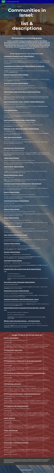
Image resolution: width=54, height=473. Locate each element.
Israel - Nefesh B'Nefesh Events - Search (15, 235)
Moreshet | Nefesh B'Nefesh (12, 252)
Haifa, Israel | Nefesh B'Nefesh (13, 137)
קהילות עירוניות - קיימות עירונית (14, 350)
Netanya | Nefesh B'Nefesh (11, 192)
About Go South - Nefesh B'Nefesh (14, 166)
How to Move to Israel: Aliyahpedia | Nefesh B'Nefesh (19, 282)
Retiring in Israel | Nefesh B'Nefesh (14, 148)
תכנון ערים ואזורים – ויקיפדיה (11, 430)
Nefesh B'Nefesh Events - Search (13, 175)
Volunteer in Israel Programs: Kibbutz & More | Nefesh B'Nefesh (22, 183)
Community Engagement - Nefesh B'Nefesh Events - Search (21, 299)
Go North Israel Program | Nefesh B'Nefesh (16, 201)
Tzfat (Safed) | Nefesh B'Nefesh (13, 260)
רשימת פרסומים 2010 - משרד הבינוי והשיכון (17, 406)
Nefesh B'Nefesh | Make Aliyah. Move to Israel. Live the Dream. (22, 92)
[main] (27, 19)
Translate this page (8, 342)
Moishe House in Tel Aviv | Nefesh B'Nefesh (16, 291)
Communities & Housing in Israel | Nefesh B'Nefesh (19, 56)
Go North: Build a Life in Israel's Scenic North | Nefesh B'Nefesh (22, 269)
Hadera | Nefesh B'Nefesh (11, 218)
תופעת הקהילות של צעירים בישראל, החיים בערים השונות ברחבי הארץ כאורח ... (26, 373)
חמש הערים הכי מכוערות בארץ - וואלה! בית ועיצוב (16, 442)
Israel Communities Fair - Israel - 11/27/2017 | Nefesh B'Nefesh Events (24, 102)
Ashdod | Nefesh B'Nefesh (11, 158)
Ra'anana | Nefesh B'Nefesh (12, 243)
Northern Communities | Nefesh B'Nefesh (16, 74)
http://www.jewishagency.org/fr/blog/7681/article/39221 (15, 459)
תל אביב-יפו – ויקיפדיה (9, 418)
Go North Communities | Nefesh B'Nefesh (16, 83)
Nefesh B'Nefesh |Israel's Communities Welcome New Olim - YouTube (24, 308)
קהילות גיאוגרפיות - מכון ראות (11, 338)
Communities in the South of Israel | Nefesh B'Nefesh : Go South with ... (24, 66)
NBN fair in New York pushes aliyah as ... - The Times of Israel (22, 321)
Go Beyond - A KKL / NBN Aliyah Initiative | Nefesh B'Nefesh (21, 128)
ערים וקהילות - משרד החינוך (14, 384)
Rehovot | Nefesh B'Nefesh (11, 209)
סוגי (16, 454)
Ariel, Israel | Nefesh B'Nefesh (13, 226)
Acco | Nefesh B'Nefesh (10, 110)
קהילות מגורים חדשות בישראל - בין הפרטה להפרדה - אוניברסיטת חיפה (24, 361)
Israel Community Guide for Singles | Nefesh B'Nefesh (19, 120)
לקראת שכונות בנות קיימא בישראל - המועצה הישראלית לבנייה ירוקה (23, 394)
